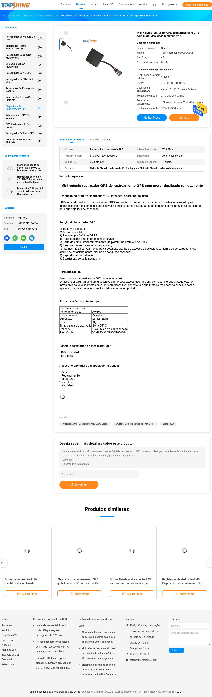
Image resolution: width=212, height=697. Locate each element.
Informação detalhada (71, 139)
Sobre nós (7, 640)
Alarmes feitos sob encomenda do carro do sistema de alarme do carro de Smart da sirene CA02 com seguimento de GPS (99, 637)
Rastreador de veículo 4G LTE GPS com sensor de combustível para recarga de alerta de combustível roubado (30, 179)
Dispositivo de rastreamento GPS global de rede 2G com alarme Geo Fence (78, 583)
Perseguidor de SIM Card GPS (24, 80)
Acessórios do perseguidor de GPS (24, 89)
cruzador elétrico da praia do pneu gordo (135, 424)
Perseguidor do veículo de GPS (24, 38)
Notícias (6, 645)
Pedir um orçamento (197, 4)
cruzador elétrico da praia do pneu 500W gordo (84, 424)
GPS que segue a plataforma (24, 65)
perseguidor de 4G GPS (24, 73)
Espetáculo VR (9, 635)
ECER (179, 691)
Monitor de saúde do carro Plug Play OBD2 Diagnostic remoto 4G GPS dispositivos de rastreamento (29, 168)
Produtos (7, 630)
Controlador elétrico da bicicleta (24, 141)
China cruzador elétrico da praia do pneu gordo (55, 691)
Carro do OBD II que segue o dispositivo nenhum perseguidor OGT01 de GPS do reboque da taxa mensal (53, 663)
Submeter (79, 485)
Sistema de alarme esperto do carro (24, 47)
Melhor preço (152, 117)
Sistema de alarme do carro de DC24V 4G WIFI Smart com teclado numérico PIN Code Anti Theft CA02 (99, 670)
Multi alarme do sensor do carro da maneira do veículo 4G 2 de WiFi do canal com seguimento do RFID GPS (99, 654)
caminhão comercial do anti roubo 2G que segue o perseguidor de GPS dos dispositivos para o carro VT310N (51, 631)
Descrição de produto (100, 139)
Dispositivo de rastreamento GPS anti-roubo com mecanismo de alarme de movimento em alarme (130, 583)
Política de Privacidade (8, 662)
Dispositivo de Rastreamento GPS (24, 107)
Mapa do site (9, 649)
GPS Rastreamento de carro (24, 125)
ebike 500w (168, 424)
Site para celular (10, 654)
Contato (24, 247)
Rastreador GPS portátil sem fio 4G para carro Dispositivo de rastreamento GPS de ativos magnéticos (30, 191)
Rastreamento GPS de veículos (24, 116)
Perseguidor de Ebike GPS (24, 133)
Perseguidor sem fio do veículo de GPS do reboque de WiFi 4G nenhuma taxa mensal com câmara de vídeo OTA (52, 647)
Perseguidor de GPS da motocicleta (24, 56)
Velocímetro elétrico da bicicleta (24, 98)
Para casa (7, 625)
